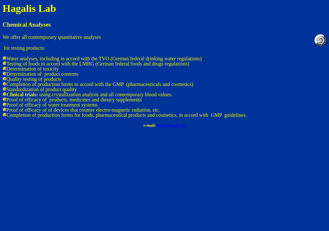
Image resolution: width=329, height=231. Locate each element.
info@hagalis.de (171, 125)
